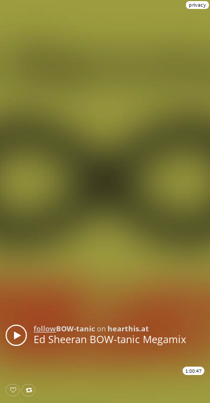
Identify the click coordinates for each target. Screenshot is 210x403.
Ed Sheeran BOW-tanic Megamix (110, 339)
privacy (197, 4)
